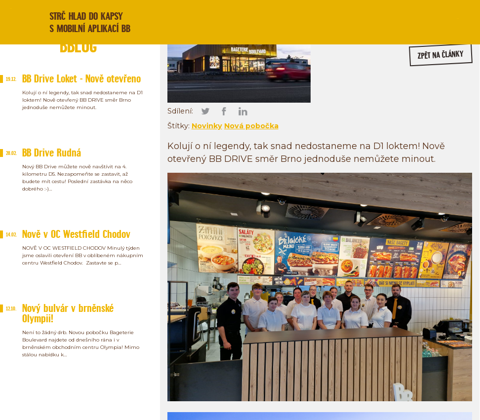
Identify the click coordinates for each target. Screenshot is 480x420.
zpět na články (441, 55)
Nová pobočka (251, 125)
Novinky (207, 125)
